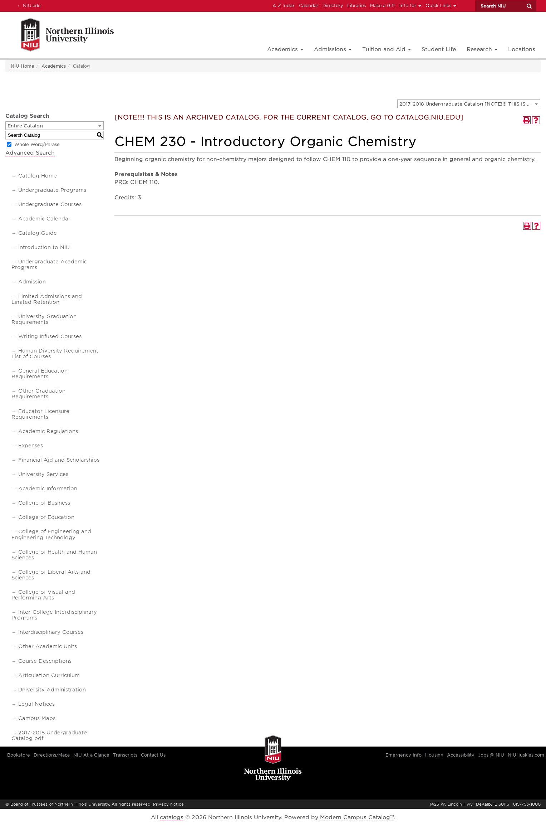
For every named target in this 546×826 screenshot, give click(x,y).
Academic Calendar (44, 219)
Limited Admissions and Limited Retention (46, 299)
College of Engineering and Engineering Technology (51, 534)
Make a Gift (382, 5)
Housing (434, 755)
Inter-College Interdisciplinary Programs (54, 615)
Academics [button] (285, 49)
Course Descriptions (45, 661)
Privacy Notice (168, 804)
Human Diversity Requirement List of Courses (54, 353)
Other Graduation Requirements (38, 393)
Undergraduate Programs (52, 190)
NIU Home (22, 66)
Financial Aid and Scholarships (58, 460)
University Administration (52, 690)
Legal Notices (36, 704)
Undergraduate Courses (50, 204)
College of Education (46, 517)
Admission (32, 282)
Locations (521, 49)
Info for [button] (410, 5)
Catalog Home (37, 176)
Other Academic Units (47, 646)
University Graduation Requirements (44, 319)
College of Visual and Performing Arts (43, 595)
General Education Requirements (39, 373)
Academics (53, 66)
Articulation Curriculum (49, 675)
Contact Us (153, 755)
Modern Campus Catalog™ (357, 817)
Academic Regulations (48, 431)
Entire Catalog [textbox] (25, 125)
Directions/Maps (52, 755)
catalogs (171, 817)
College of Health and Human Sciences (54, 554)
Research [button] (482, 49)
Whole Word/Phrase (37, 144)
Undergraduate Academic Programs (49, 264)
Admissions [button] (332, 49)
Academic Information (47, 488)
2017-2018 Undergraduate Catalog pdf (49, 735)
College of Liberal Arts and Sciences (50, 574)
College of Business (44, 503)
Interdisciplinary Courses (50, 632)
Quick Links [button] (441, 5)
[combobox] (468, 103)
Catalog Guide (37, 233)
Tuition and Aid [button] (386, 49)
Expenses (30, 445)
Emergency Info (403, 755)
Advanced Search (30, 153)
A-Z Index (283, 5)
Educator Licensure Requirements (40, 414)
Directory (333, 5)
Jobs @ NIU (491, 755)
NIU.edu (28, 5)
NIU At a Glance (91, 755)
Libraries (356, 5)
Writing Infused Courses (50, 336)
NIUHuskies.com (526, 755)
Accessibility (460, 755)
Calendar (308, 5)
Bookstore (18, 755)
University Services (43, 474)
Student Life (439, 49)
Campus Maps (36, 718)
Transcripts (125, 755)
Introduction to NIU (44, 247)
